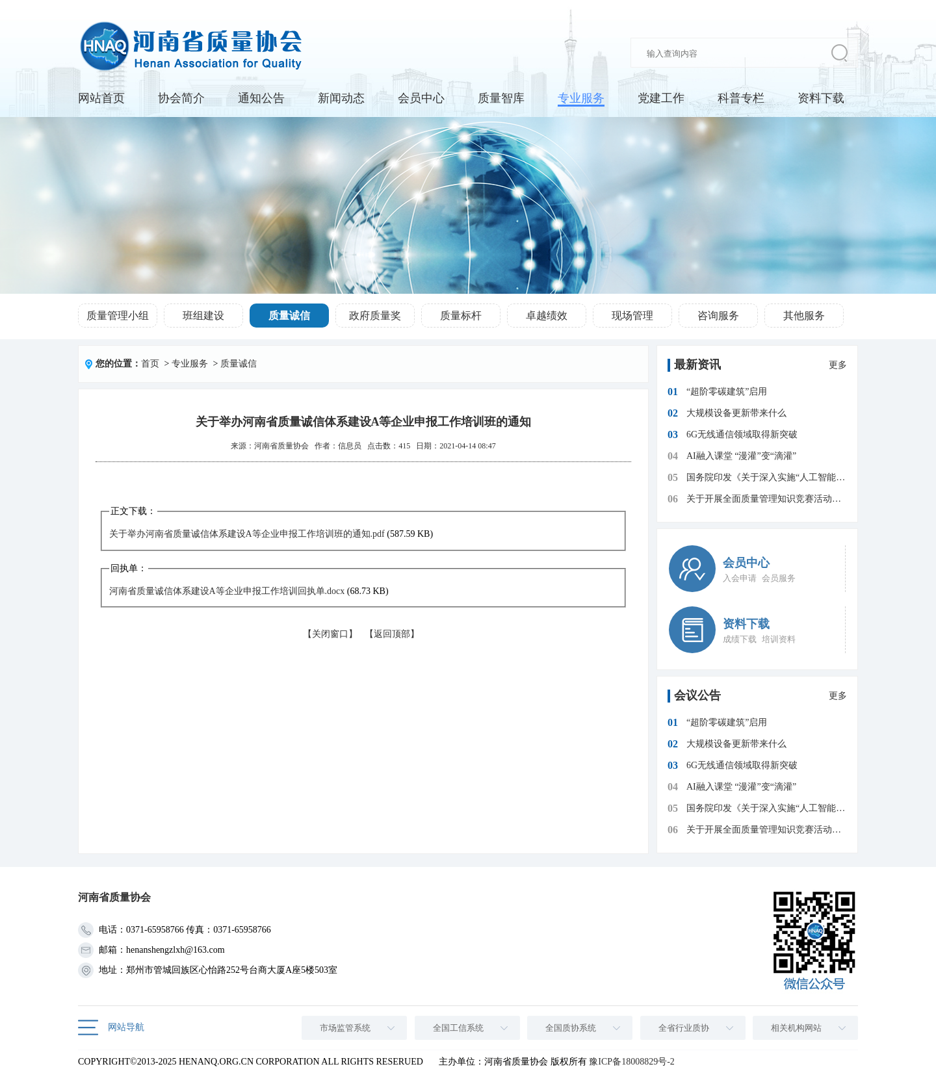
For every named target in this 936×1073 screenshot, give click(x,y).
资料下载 (821, 98)
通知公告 (261, 98)
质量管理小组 (117, 315)
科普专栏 (741, 98)
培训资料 (779, 639)
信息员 (349, 445)
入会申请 (740, 578)
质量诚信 (289, 315)
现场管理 (632, 315)
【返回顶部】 (392, 634)
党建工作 (661, 98)
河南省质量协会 (281, 445)
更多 (838, 365)
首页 (150, 363)
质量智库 (501, 98)
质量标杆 (461, 315)
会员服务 (779, 578)
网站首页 (101, 98)
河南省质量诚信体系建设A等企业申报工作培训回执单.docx (227, 591)
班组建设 (203, 315)
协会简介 (181, 98)
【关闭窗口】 (330, 634)
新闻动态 (341, 98)
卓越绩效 (546, 315)
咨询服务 (718, 315)
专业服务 (581, 98)
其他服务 (804, 315)
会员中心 (421, 98)
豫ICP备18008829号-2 (631, 1062)
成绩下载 (740, 639)
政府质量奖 (375, 315)
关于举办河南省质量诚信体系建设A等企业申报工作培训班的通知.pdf (247, 534)
